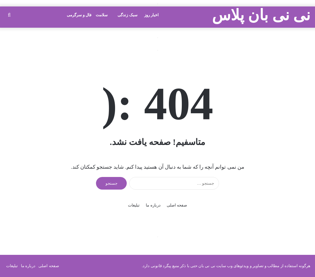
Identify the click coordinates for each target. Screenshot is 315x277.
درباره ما (153, 205)
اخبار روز (151, 15)
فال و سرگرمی (79, 15)
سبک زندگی (127, 15)
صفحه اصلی (177, 205)
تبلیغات (134, 205)
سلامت (102, 15)
